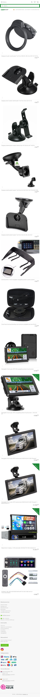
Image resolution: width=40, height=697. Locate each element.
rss (27, 694)
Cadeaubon (3, 631)
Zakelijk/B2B (3, 633)
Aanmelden (4, 645)
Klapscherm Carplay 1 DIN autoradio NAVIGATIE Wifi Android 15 (18, 547)
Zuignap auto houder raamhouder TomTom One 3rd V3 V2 (16, 100)
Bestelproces (4, 606)
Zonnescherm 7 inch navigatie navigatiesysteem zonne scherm (18, 279)
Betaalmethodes (4, 607)
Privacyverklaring (5, 628)
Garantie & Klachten (5, 612)
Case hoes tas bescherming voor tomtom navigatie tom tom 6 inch (18, 324)
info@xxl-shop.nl (6, 615)
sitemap (24, 694)
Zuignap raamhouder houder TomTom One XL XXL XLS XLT (16, 234)
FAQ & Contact (4, 604)
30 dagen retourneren (6, 610)
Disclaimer (3, 630)
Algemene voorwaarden (6, 627)
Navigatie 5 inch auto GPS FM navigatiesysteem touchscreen (17, 369)
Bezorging (3, 609)
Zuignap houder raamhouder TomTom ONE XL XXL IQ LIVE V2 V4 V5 (19, 56)
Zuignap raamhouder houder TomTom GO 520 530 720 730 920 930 (19, 190)
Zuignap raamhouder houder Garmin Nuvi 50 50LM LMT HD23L (18, 145)
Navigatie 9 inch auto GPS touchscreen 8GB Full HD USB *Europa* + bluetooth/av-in (19, 502)
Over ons (3, 625)
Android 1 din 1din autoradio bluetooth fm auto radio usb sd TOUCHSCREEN (16, 592)
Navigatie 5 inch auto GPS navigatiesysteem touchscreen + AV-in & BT (19, 413)
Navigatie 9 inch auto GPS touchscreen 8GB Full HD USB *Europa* (18, 458)
